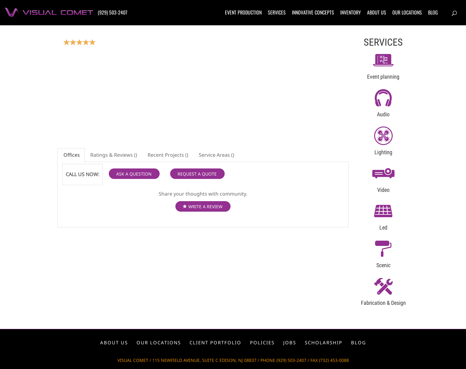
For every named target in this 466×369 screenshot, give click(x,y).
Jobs (289, 342)
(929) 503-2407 (112, 12)
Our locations (407, 12)
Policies (262, 342)
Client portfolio (215, 342)
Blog (433, 12)
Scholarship (323, 342)
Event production (243, 12)
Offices (71, 154)
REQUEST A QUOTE (197, 174)
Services (277, 12)
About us (376, 12)
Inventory (350, 12)
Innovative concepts (313, 12)
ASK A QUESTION (134, 174)
